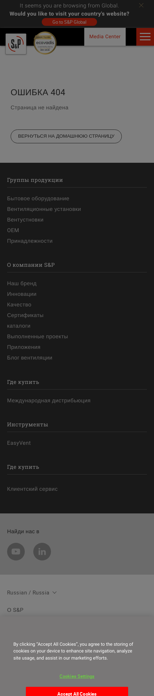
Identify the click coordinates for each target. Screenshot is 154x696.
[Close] (12, 632)
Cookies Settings (77, 681)
